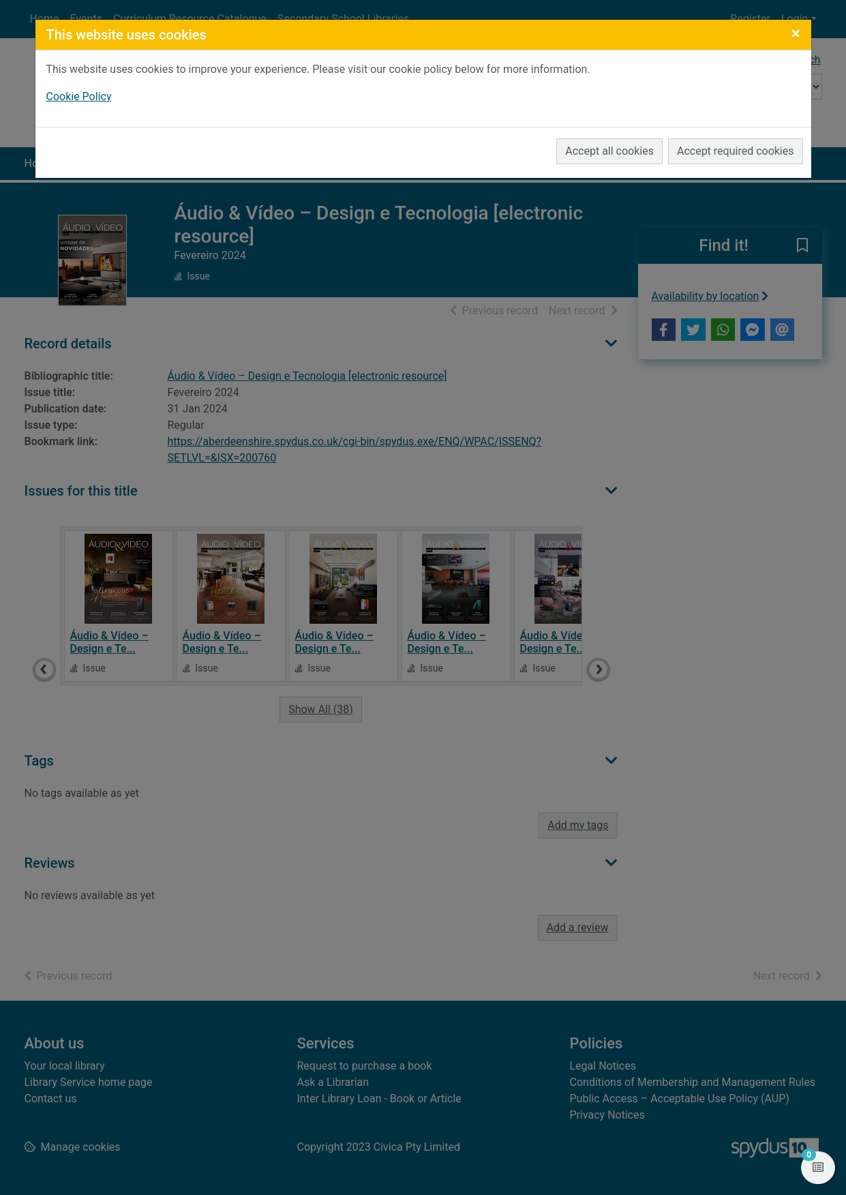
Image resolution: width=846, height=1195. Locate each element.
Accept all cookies (609, 151)
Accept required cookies (735, 151)
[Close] (796, 33)
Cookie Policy (79, 96)
